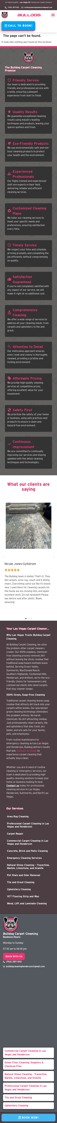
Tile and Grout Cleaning (20, 882)
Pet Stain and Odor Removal (23, 875)
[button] (52, 15)
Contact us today (27, 750)
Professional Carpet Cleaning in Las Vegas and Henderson (28, 825)
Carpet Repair (15, 833)
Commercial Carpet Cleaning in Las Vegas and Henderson (27, 842)
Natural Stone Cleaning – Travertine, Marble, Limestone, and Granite (28, 867)
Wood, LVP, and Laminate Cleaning (27, 903)
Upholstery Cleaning (19, 889)
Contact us (12, 785)
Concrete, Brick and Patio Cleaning (27, 850)
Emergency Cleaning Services (24, 858)
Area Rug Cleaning (18, 816)
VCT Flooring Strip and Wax (23, 896)
